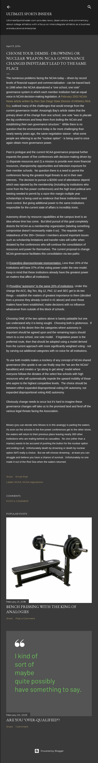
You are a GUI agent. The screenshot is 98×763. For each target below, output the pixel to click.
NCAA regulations (33, 482)
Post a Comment (17, 501)
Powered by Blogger (49, 751)
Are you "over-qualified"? (33, 719)
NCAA (17, 482)
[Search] (89, 6)
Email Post (22, 476)
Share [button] (9, 476)
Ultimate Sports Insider (29, 14)
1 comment (22, 726)
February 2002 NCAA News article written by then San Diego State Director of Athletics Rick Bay (48, 101)
